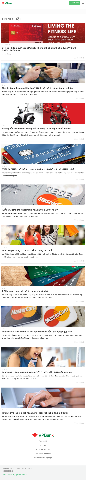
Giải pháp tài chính (43, 454)
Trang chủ (43, 441)
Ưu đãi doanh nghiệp (43, 458)
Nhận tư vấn (74, 3)
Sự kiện (43, 445)
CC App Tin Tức (43, 449)
